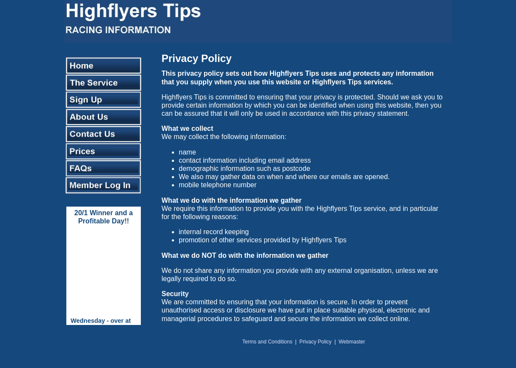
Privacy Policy (315, 342)
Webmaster (352, 342)
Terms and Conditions (267, 342)
